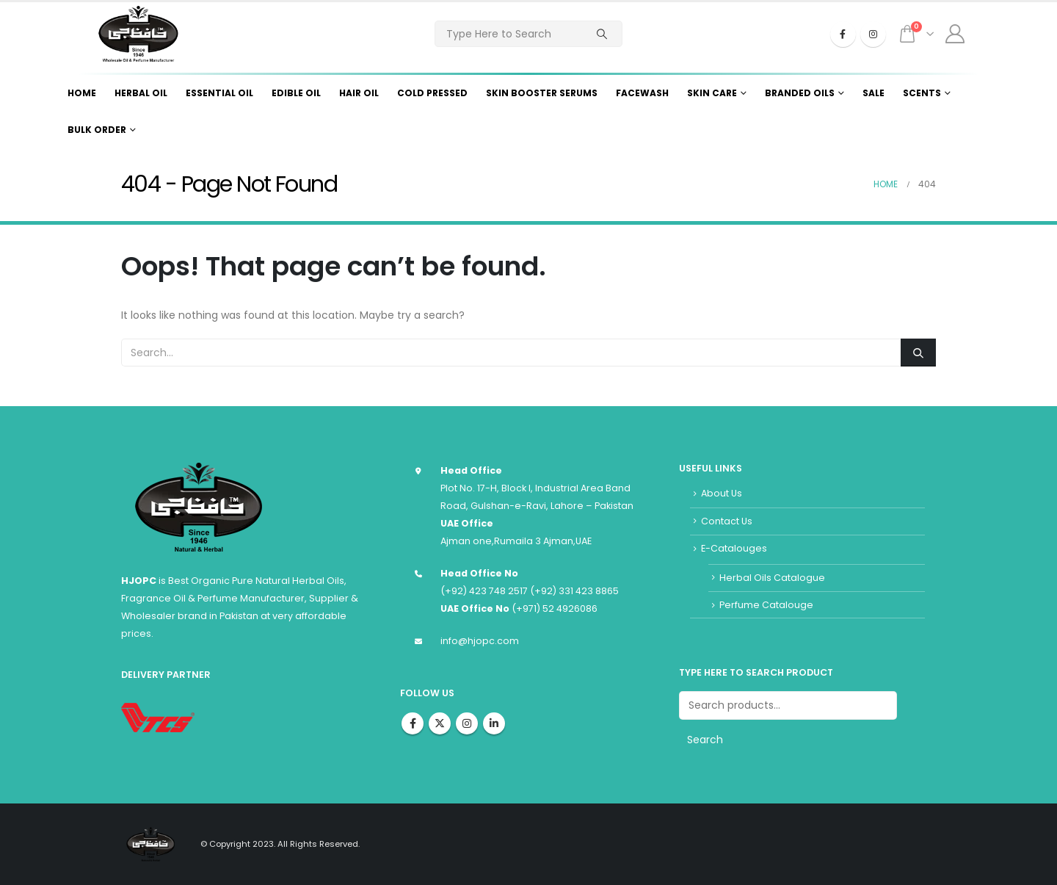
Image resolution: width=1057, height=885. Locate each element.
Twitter (440, 723)
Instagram (467, 723)
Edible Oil (296, 93)
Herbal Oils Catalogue (772, 577)
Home (82, 93)
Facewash (642, 93)
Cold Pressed (432, 93)
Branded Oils (800, 93)
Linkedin (494, 723)
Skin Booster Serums (541, 93)
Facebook (413, 723)
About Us (721, 493)
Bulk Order (97, 129)
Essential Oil (219, 93)
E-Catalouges (734, 548)
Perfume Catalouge (766, 605)
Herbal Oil (141, 93)
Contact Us (726, 521)
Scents (922, 93)
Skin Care (712, 93)
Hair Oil (359, 93)
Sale (873, 93)
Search (705, 739)
